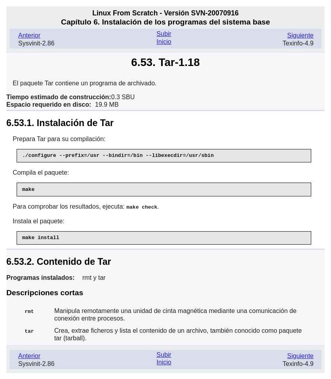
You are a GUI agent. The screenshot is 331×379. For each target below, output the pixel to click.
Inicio (163, 41)
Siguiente (300, 35)
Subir (163, 33)
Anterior (29, 35)
